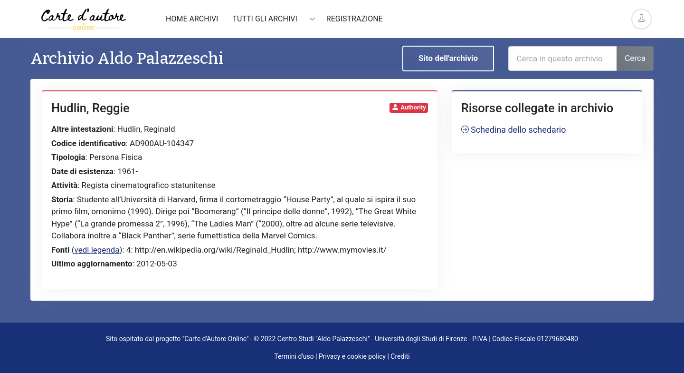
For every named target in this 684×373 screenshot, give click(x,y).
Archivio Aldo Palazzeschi (126, 58)
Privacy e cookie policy (352, 356)
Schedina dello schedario (513, 130)
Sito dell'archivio (448, 58)
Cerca (635, 58)
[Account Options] (641, 19)
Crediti (399, 356)
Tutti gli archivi (265, 18)
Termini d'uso (294, 356)
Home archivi (192, 18)
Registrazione (354, 18)
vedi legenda (97, 250)
